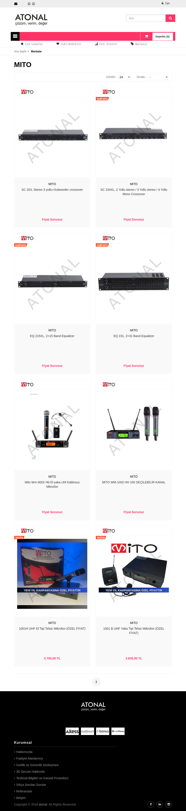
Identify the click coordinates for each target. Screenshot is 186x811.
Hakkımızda (24, 752)
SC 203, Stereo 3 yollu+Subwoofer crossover (52, 189)
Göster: (111, 77)
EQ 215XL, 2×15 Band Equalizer (52, 336)
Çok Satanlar (32, 44)
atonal (43, 804)
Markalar (139, 44)
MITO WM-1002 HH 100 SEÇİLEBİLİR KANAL (133, 482)
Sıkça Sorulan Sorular (31, 784)
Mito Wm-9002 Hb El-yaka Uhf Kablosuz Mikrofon (52, 484)
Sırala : (141, 77)
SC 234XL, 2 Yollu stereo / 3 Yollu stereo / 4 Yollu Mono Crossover (133, 192)
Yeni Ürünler (106, 44)
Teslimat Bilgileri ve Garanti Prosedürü (42, 778)
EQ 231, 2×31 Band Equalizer (133, 336)
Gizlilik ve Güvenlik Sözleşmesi (37, 765)
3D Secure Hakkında (30, 771)
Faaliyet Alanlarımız (29, 758)
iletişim (21, 798)
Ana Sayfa (20, 51)
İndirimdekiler (69, 44)
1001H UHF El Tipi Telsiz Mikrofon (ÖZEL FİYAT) (52, 628)
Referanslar (24, 791)
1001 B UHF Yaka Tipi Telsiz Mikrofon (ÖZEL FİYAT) (134, 631)
